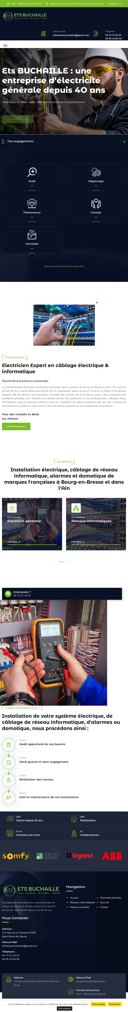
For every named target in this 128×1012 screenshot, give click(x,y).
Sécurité (104, 902)
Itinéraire (114, 3)
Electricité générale (110, 897)
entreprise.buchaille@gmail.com (71, 35)
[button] (61, 562)
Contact (104, 907)
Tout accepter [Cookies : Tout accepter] (98, 1004)
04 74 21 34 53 (22, 595)
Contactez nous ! (16, 426)
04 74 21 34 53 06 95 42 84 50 (113, 37)
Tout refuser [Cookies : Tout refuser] (114, 1004)
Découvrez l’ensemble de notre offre (64, 266)
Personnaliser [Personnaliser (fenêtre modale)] (64, 1008)
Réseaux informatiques (82, 902)
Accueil (74, 897)
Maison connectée (79, 907)
